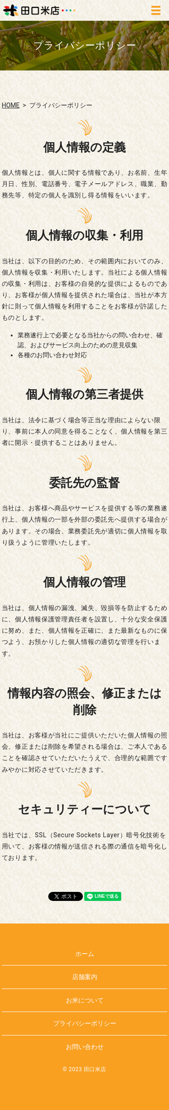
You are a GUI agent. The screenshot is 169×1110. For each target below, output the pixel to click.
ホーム (84, 953)
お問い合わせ (85, 1046)
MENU (155, 10)
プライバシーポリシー (84, 1023)
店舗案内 (84, 976)
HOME (11, 105)
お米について (85, 1000)
